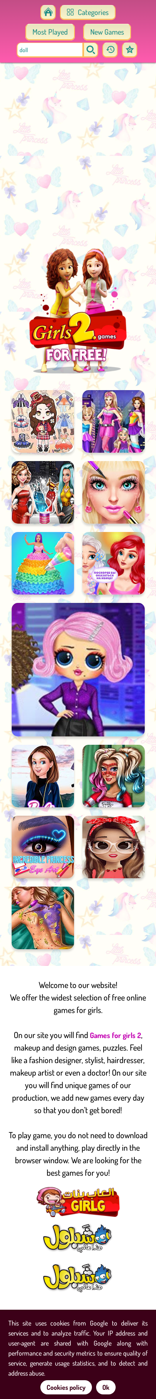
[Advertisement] (78, 157)
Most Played (50, 31)
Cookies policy (66, 1387)
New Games (107, 31)
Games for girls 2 (115, 1035)
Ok (105, 1387)
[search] (90, 50)
